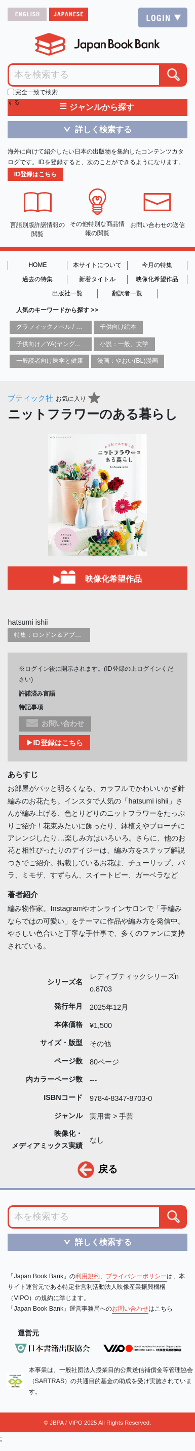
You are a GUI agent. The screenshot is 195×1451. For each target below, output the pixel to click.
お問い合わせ (130, 1308)
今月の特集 (157, 265)
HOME (37, 265)
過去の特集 (37, 279)
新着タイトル (97, 279)
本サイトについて (97, 265)
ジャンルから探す (97, 107)
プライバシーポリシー (136, 1276)
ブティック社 (30, 398)
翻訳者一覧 (127, 293)
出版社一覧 (67, 293)
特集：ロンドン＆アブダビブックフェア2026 (76, 634)
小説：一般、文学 (124, 344)
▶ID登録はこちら (54, 743)
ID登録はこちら (35, 174)
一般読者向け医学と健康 (49, 360)
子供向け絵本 (118, 326)
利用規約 (87, 1276)
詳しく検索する (94, 129)
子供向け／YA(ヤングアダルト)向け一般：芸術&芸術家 (91, 344)
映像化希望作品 (157, 279)
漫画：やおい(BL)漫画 (127, 360)
